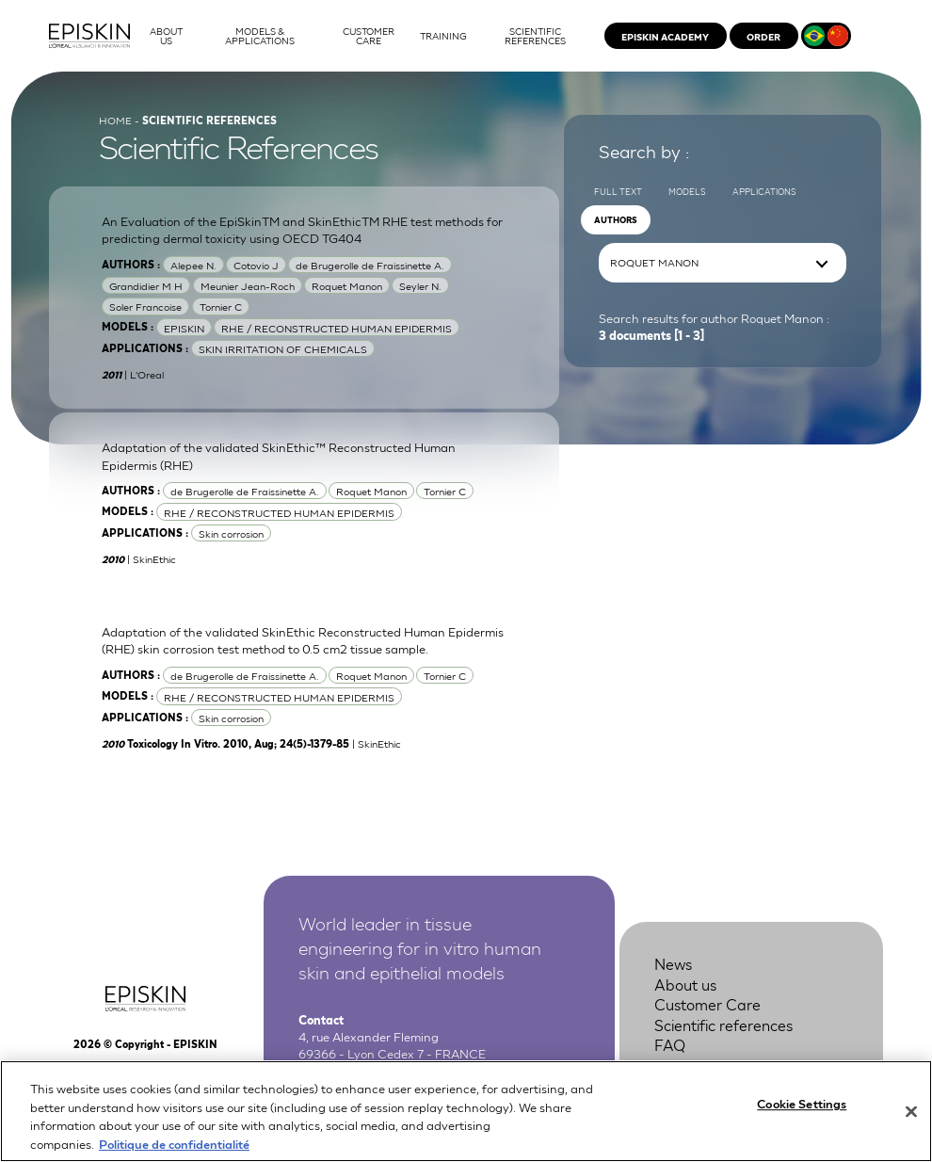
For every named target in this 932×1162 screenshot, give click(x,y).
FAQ (669, 1044)
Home (115, 119)
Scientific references (723, 1024)
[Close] (911, 1122)
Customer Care (707, 1003)
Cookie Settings (801, 1114)
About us (685, 984)
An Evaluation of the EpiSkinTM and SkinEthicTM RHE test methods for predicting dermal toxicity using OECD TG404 (302, 229)
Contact (682, 1065)
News (673, 963)
